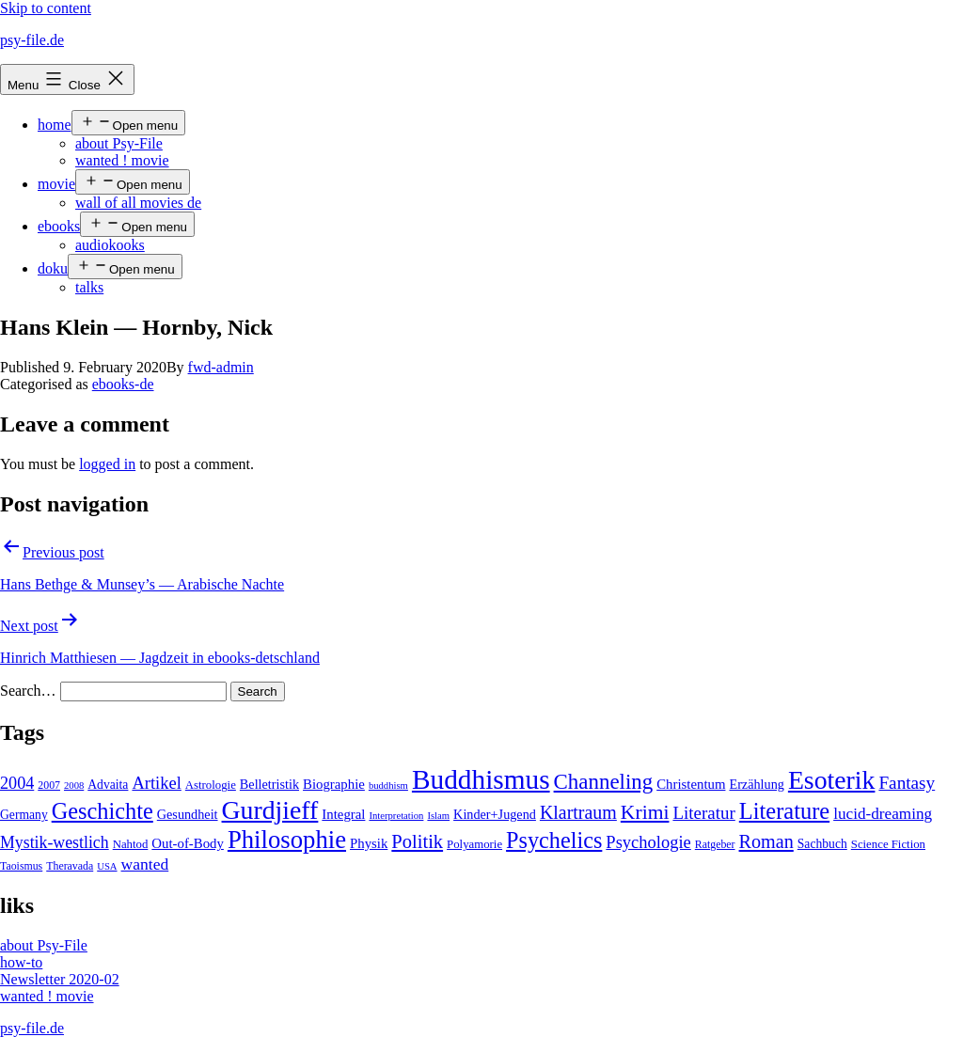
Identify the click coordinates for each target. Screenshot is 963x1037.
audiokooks (110, 245)
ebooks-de (123, 384)
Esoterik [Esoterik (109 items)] (832, 779)
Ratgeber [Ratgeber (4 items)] (715, 844)
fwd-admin (221, 367)
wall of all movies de (138, 203)
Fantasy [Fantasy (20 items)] (906, 783)
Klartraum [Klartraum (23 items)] (578, 812)
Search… (28, 691)
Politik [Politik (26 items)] (417, 841)
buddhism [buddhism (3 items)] (388, 785)
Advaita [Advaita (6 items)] (107, 785)
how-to (21, 962)
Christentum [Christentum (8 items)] (690, 784)
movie (56, 184)
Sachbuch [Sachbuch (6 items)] (822, 844)
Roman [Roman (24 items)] (766, 841)
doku (53, 268)
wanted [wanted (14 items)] (145, 864)
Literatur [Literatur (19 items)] (703, 813)
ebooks (59, 226)
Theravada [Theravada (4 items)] (69, 865)
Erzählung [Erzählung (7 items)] (756, 784)
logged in (107, 464)
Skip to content (45, 8)
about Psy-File (119, 143)
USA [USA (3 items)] (107, 866)
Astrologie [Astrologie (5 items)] (210, 785)
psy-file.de (32, 40)
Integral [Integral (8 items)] (343, 814)
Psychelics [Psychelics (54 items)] (554, 840)
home (54, 125)
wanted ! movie (122, 160)
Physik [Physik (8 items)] (368, 843)
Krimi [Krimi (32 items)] (645, 812)
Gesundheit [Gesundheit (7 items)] (187, 814)
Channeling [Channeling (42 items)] (604, 781)
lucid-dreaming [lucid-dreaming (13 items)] (882, 814)
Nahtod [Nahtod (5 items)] (131, 844)
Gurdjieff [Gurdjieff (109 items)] (270, 810)
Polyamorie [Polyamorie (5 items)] (474, 844)
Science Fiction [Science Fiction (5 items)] (888, 844)
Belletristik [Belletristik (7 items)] (269, 784)
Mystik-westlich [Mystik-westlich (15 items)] (54, 842)
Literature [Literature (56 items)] (784, 811)
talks (89, 287)
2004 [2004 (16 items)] (17, 783)
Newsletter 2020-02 (59, 979)
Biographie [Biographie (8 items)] (334, 784)
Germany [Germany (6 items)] (24, 815)
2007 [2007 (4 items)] (49, 785)
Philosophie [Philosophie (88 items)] (287, 839)
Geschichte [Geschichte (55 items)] (102, 811)
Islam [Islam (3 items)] (438, 815)
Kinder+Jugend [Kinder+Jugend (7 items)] (494, 814)
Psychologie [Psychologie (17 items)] (648, 842)
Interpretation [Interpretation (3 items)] (396, 815)
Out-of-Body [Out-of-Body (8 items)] (187, 843)
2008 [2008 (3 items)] (74, 785)
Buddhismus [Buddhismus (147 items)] (481, 779)
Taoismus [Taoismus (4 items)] (21, 865)
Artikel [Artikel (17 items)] (156, 783)
